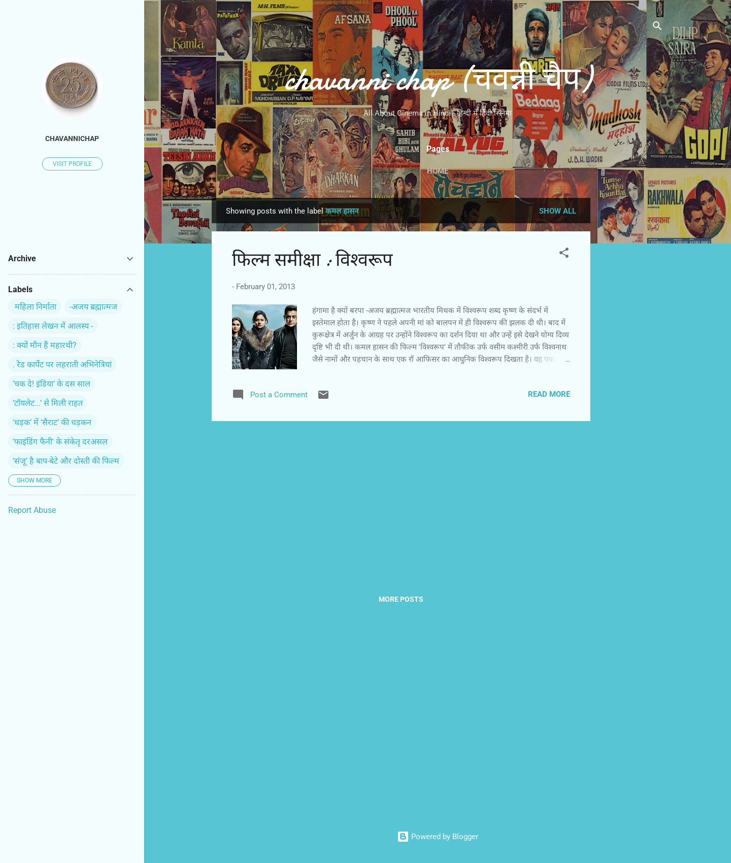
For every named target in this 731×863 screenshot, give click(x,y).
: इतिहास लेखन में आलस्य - (53, 326)
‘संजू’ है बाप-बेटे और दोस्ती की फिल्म (66, 461)
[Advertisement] (631, 350)
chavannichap (72, 138)
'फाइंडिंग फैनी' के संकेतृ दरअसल (60, 441)
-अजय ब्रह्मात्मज (93, 307)
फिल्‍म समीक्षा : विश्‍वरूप (312, 260)
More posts (401, 599)
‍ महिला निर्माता (34, 307)
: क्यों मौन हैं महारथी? (45, 345)
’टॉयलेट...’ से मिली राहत (48, 403)
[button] (564, 254)
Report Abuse (32, 510)
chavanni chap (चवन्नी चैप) (438, 79)
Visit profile (72, 163)
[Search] (657, 27)
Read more (549, 394)
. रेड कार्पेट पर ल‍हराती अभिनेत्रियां (62, 364)
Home (437, 171)
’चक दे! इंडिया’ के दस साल (51, 384)
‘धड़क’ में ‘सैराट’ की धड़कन (52, 422)
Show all (557, 211)
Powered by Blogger (437, 836)
